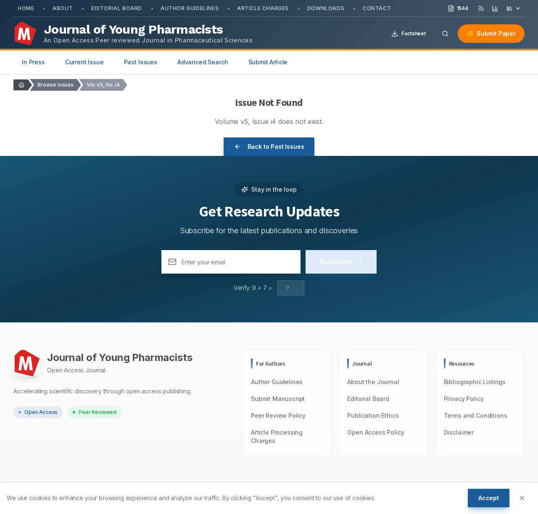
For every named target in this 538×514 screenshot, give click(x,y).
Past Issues (140, 62)
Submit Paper (491, 33)
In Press (33, 62)
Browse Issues (55, 85)
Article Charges (263, 8)
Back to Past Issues (269, 146)
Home (26, 8)
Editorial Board (116, 8)
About (63, 8)
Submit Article (268, 62)
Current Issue (84, 62)
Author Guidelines (190, 8)
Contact (377, 8)
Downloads (325, 8)
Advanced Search (202, 62)
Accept (488, 497)
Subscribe (341, 262)
